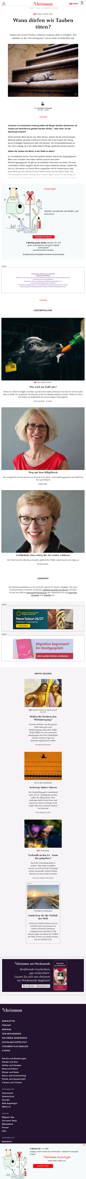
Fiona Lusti (35, 878)
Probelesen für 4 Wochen (43, 237)
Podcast (6, 1025)
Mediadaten (7, 1124)
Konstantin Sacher (40, 745)
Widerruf (6, 1107)
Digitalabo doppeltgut (14, 1042)
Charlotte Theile (44, 878)
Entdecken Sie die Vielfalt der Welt (43, 917)
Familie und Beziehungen (14, 1058)
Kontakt (6, 1100)
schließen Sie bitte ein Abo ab (55, 589)
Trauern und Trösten (12, 1082)
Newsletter (8, 1021)
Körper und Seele (10, 1072)
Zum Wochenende (11, 1034)
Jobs (4, 1131)
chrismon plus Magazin (15, 1046)
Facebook (35, 595)
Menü (3, 5)
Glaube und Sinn (10, 1062)
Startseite (32, 8)
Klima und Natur (10, 1069)
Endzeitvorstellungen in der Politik (44, 711)
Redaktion (7, 1141)
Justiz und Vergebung (43, 783)
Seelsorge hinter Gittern (43, 787)
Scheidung (44, 851)
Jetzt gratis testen (43, 1166)
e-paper (6, 1050)
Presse (5, 1127)
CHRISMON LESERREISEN (43, 911)
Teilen (42, 117)
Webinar (6, 1029)
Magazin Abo (8, 1117)
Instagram (72, 592)
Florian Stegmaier (41, 812)
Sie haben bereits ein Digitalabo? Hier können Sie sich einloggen (43, 254)
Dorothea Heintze (42, 564)
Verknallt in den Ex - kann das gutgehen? (43, 857)
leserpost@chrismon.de (36, 592)
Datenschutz (8, 1096)
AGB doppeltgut (9, 1103)
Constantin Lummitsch (44, 108)
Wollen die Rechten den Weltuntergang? (43, 718)
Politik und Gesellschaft (14, 1079)
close (84, 1145)
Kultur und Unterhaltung (14, 1075)
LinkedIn (47, 595)
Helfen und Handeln (11, 1065)
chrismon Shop (9, 1120)
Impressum (7, 1093)
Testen (73, 3)
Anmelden (82, 3)
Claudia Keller (42, 484)
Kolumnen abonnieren (14, 1038)
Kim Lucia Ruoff (39, 401)
